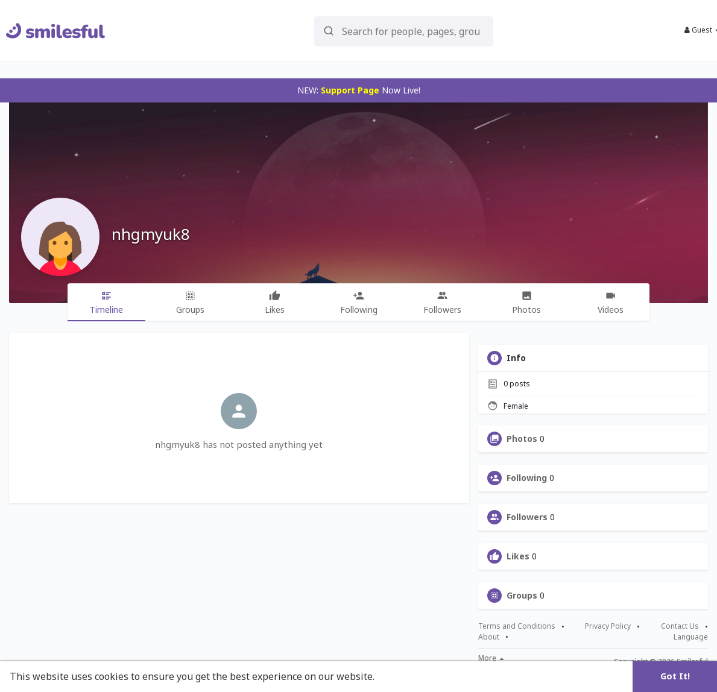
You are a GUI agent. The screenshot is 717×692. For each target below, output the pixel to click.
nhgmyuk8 (151, 234)
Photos (522, 439)
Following (527, 478)
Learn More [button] (405, 676)
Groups (522, 595)
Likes (518, 556)
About (488, 637)
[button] (403, 30)
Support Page (350, 90)
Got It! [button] (675, 676)
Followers (527, 517)
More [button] (491, 658)
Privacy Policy (608, 626)
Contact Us (680, 626)
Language (691, 637)
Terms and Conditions (516, 626)
